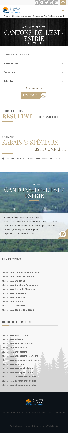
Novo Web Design (50, 426)
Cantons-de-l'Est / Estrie (43, 16)
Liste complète (49, 149)
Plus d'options (34, 88)
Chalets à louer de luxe (21, 16)
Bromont (60, 16)
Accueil (7, 16)
